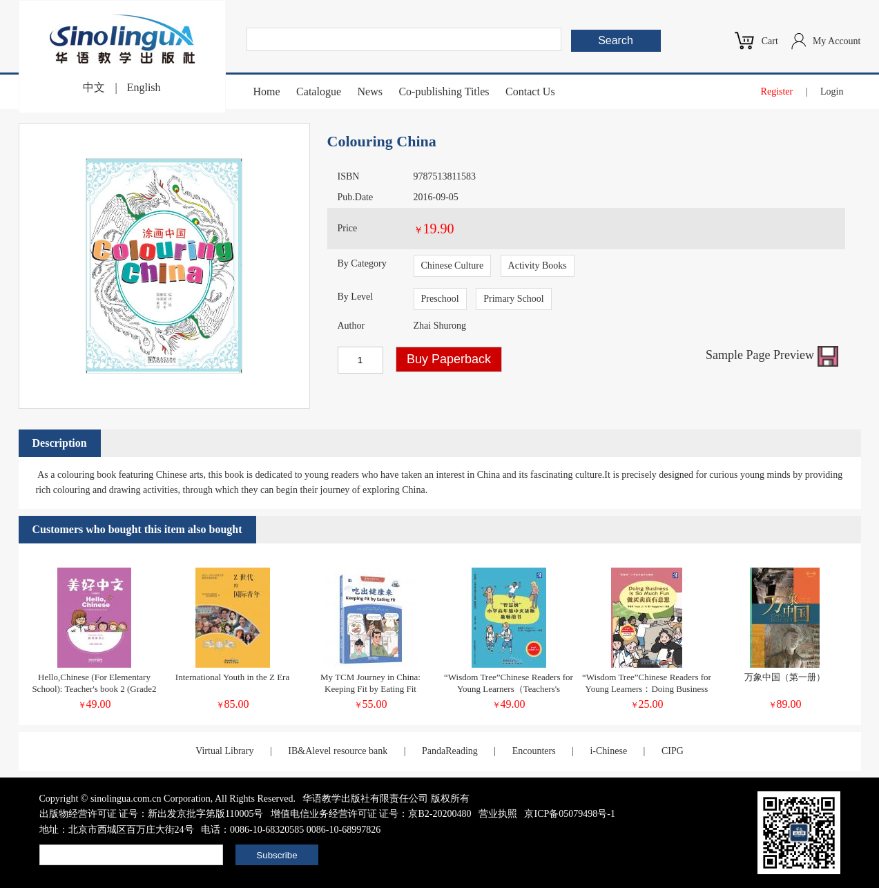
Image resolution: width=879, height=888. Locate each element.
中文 (94, 87)
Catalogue (318, 91)
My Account (837, 41)
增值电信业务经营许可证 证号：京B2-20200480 (371, 814)
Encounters (534, 751)
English (144, 87)
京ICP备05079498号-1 (569, 814)
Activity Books (537, 265)
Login (831, 91)
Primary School (513, 298)
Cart (770, 41)
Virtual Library (224, 751)
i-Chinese (608, 751)
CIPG (672, 751)
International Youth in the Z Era (232, 677)
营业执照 (498, 814)
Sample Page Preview (772, 355)
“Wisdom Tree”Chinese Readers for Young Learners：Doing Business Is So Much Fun (646, 689)
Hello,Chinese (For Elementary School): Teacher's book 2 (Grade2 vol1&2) (94, 689)
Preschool (440, 298)
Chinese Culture (452, 265)
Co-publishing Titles (443, 91)
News (369, 91)
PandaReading (450, 751)
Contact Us (530, 91)
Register (777, 91)
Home (266, 91)
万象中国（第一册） (784, 677)
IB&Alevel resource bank (337, 751)
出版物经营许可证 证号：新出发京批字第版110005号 (151, 814)
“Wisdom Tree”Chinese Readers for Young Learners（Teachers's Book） (508, 689)
